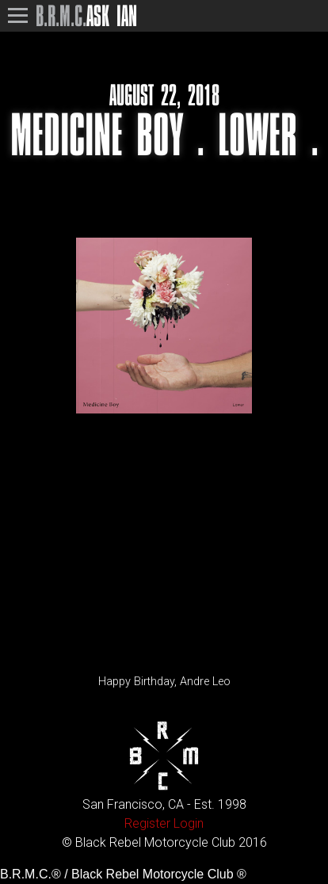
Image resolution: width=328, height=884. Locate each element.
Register (147, 823)
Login (189, 823)
